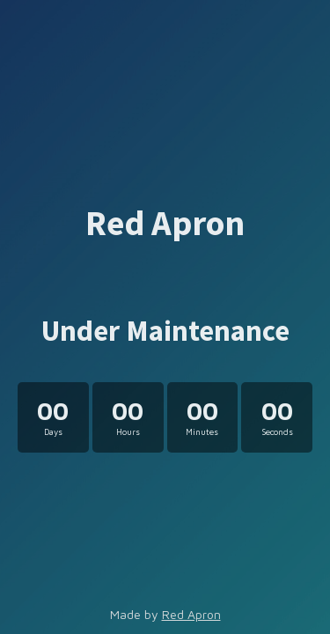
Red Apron (191, 614)
